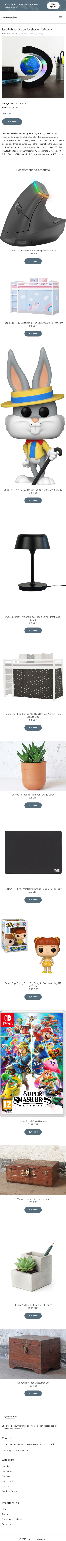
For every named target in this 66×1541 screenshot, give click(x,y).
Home (5, 33)
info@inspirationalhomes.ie (15, 1450)
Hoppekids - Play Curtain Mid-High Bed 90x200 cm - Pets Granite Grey (33, 715)
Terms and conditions (12, 1519)
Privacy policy (8, 1524)
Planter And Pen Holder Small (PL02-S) (33, 1305)
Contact (6, 1514)
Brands (5, 1466)
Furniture (18, 103)
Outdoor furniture (10, 1491)
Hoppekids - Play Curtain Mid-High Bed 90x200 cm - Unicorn (33, 322)
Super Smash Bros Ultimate (33, 1121)
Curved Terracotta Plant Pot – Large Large (33, 794)
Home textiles (8, 1481)
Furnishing (7, 1471)
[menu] (61, 17)
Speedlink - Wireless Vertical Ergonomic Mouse (33, 250)
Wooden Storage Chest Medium (33, 1382)
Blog (4, 1509)
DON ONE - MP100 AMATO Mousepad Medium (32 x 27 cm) (33, 889)
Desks (27, 103)
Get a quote (53, 5)
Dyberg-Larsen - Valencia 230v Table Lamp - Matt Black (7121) (33, 618)
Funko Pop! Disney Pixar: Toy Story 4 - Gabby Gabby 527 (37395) (33, 985)
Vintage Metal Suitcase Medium (33, 1199)
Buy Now (12, 121)
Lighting (6, 1486)
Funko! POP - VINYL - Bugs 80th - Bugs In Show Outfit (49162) (33, 489)
